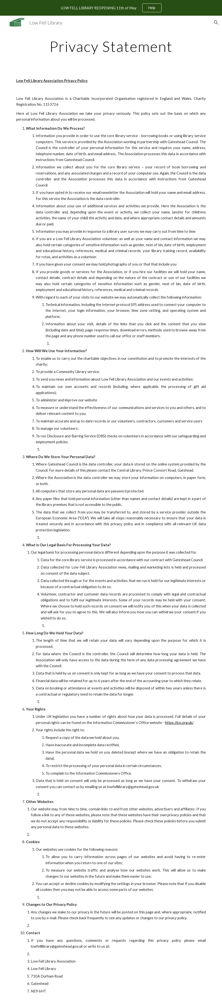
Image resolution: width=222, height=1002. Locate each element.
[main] (111, 46)
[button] (216, 22)
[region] (111, 8)
